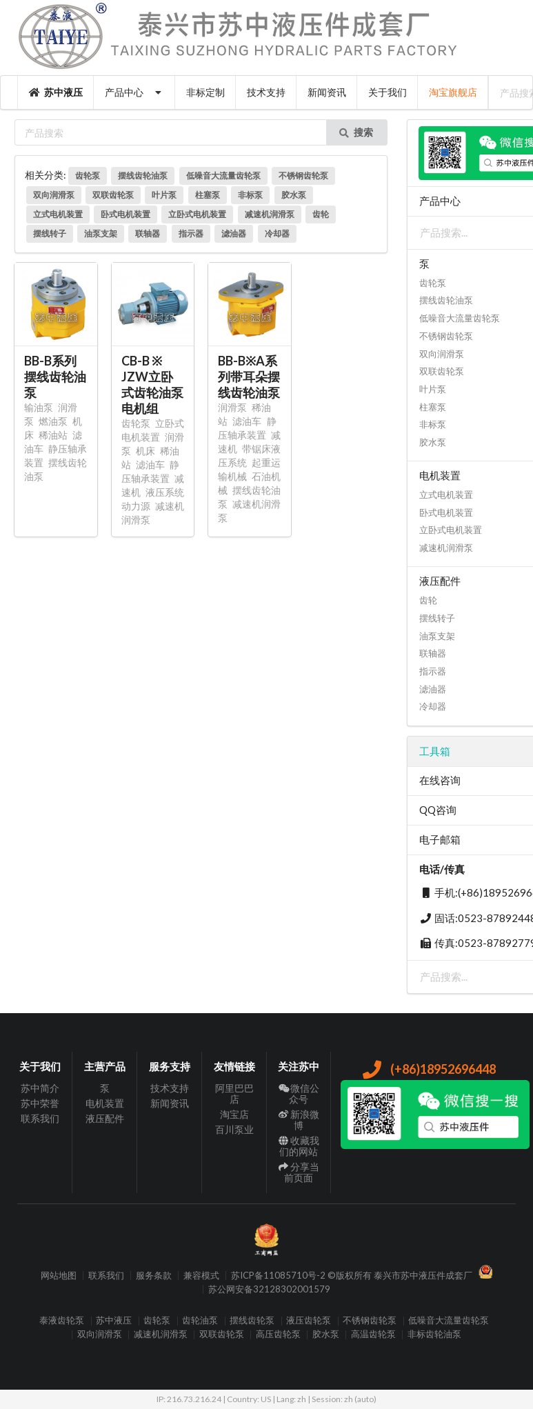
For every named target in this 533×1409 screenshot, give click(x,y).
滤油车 (150, 464)
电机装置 (105, 1103)
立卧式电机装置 (197, 214)
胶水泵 (293, 195)
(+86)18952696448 (428, 1069)
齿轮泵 (87, 175)
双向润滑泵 (53, 195)
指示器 (191, 233)
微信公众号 (299, 1094)
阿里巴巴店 (234, 1094)
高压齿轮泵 (278, 1334)
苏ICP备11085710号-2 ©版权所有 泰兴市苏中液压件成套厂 (351, 1275)
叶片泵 (164, 195)
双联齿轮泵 (113, 195)
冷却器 (277, 233)
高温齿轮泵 (373, 1334)
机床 (145, 451)
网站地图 (59, 1275)
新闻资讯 (327, 92)
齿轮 (320, 214)
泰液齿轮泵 (61, 1321)
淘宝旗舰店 (453, 92)
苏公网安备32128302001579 (269, 1289)
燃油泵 (53, 421)
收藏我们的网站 (299, 1146)
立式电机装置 (58, 214)
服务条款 (154, 1275)
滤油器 (233, 233)
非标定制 (205, 92)
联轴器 (147, 233)
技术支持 (266, 92)
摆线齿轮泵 (252, 1321)
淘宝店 (234, 1114)
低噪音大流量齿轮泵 (223, 175)
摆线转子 (49, 233)
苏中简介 (40, 1088)
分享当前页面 (299, 1172)
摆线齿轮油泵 (143, 175)
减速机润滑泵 (269, 214)
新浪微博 (299, 1119)
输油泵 (38, 407)
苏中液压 (56, 92)
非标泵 (250, 195)
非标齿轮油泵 (434, 1334)
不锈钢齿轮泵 (303, 175)
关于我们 (387, 92)
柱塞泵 (207, 195)
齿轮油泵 (200, 1321)
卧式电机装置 (125, 214)
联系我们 (40, 1118)
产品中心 (135, 92)
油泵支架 (100, 233)
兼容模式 (201, 1275)
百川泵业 (234, 1129)
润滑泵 (232, 407)
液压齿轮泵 (308, 1321)
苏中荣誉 (40, 1103)
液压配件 (105, 1118)
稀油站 (53, 435)
